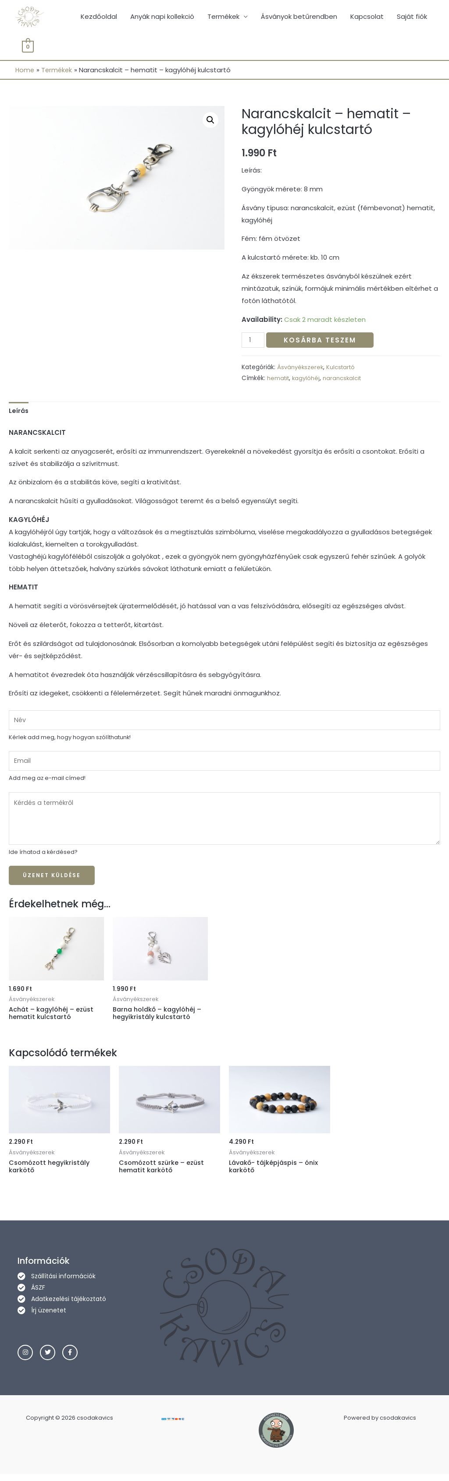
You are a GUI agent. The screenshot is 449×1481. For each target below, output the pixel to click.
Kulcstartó (343, 369)
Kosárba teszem (321, 341)
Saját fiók (412, 17)
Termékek (223, 17)
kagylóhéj (308, 380)
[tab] (19, 412)
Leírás (19, 412)
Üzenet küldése (52, 880)
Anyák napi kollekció (162, 17)
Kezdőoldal (99, 17)
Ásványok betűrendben (299, 17)
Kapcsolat (367, 17)
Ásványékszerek (301, 369)
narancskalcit (345, 380)
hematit (279, 380)
